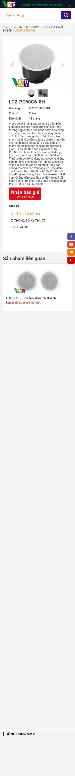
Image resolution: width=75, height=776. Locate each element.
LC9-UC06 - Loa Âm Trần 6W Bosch (31, 298)
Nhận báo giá (25, 192)
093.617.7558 (25, 197)
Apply (66, 15)
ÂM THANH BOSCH (30, 27)
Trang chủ (9, 27)
